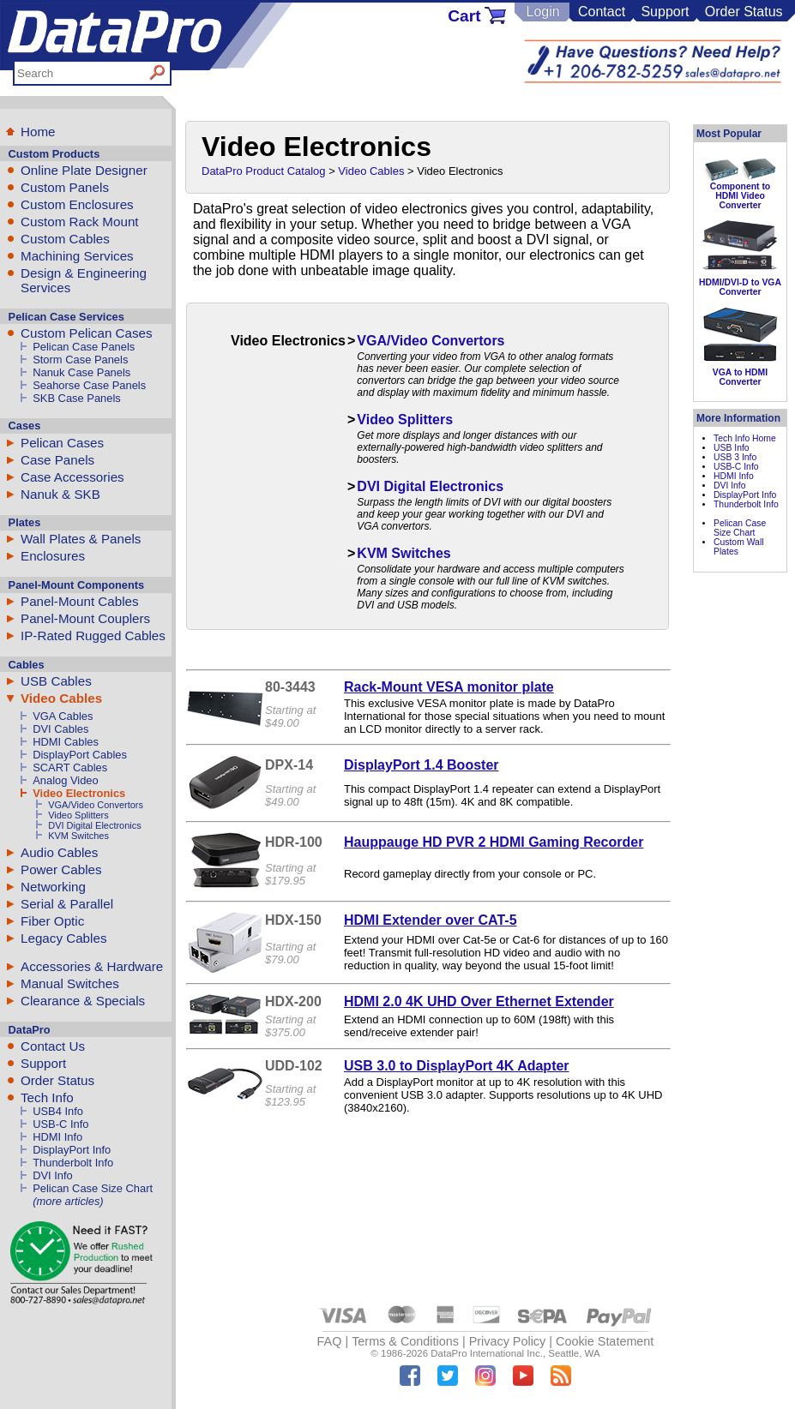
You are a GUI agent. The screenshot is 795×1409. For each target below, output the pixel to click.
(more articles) (68, 1201)
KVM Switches (78, 835)
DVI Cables (60, 728)
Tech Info (47, 1097)
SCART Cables (70, 767)
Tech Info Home (745, 438)
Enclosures (53, 556)
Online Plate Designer (84, 170)
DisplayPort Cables (80, 754)
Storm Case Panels (80, 359)
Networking (53, 886)
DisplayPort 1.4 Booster (421, 765)
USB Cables (56, 681)
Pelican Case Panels (84, 346)
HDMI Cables (66, 741)
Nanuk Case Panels (81, 372)
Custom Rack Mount (80, 221)
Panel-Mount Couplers (85, 618)
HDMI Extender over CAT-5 (430, 920)
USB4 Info (58, 1111)
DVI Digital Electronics (95, 825)
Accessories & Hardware (92, 966)
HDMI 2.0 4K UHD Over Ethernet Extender (479, 1001)
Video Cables (61, 698)
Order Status (744, 11)
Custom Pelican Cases (87, 333)
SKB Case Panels (77, 398)
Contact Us (53, 1046)
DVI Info (53, 1175)
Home (38, 131)
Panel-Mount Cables (80, 601)
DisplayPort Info (72, 1149)
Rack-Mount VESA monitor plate (449, 687)
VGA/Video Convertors (95, 805)
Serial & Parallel (67, 903)
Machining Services (77, 256)
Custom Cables (65, 238)
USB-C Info (60, 1124)
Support (665, 11)
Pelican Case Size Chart (93, 1188)
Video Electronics (79, 793)
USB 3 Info (735, 457)
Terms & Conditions (405, 1341)
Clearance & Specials (83, 1000)
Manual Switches (70, 983)
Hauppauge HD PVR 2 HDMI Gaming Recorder (493, 842)
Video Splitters (78, 815)
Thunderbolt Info (73, 1162)
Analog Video (66, 780)
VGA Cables (63, 716)
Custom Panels (65, 187)
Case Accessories (72, 477)
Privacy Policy (507, 1341)
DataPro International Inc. (487, 1353)
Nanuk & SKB (60, 494)
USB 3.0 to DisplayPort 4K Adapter (456, 1065)
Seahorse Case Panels (89, 385)
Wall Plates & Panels (81, 538)
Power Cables (61, 869)
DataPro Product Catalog (264, 171)
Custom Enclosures (77, 204)
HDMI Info (57, 1136)
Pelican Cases (62, 442)
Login (542, 11)
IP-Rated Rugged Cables (93, 635)
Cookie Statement (604, 1341)
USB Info (732, 448)
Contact (601, 11)
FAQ (329, 1341)
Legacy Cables (63, 938)
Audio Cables (59, 852)
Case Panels (57, 460)
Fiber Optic (52, 921)
